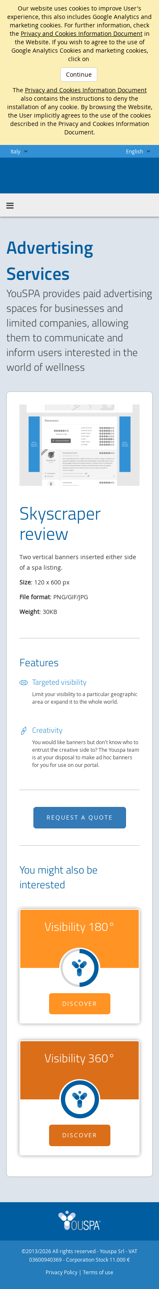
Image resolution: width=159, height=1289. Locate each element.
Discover (79, 1004)
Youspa (79, 1220)
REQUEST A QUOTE (80, 817)
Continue (79, 74)
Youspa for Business (49, 175)
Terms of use (98, 1272)
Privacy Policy (61, 1272)
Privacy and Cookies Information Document (82, 33)
